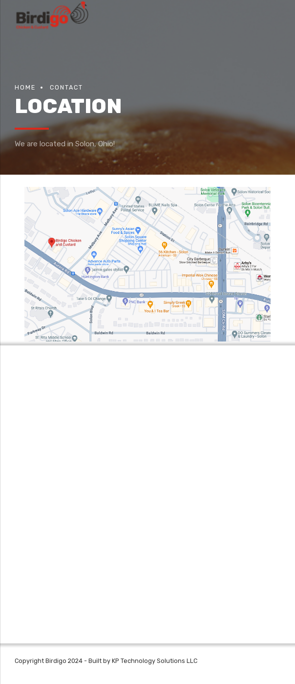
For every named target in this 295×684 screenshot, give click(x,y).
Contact (66, 87)
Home (25, 87)
